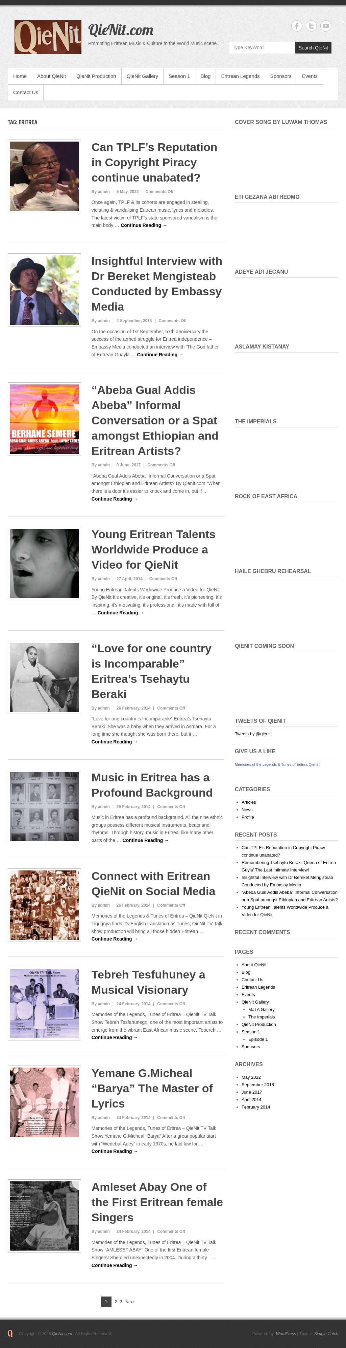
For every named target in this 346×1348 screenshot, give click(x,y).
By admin (101, 191)
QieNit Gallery (142, 76)
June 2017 (252, 1092)
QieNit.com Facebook (296, 25)
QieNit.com (120, 29)
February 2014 (256, 1107)
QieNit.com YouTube (325, 25)
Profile (248, 817)
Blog (205, 76)
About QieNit (51, 76)
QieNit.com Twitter (311, 25)
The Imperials (261, 1016)
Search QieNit (313, 47)
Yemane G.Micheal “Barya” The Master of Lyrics (152, 1088)
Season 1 (179, 76)
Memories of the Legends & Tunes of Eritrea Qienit (276, 764)
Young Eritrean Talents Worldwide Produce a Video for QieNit (154, 549)
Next (129, 1302)
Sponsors (281, 76)
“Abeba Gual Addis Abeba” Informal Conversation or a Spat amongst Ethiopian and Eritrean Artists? (155, 420)
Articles (249, 802)
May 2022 (251, 1077)
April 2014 (252, 1099)
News (247, 809)
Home (20, 76)
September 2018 (258, 1084)
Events (310, 76)
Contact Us (25, 92)
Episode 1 (258, 1039)
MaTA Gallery (261, 1009)
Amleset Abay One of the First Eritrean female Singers (157, 1202)
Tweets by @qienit (253, 733)
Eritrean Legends (240, 76)
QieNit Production (96, 76)
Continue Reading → (144, 225)
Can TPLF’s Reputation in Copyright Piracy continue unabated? (155, 162)
